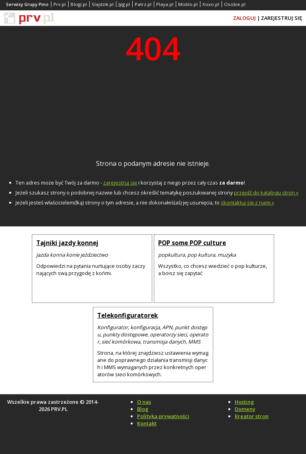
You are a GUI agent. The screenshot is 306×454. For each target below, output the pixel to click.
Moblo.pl (188, 4)
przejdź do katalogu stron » (266, 192)
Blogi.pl (79, 4)
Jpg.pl (124, 4)
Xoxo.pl (210, 4)
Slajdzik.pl (103, 4)
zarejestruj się (120, 182)
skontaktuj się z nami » (247, 202)
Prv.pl (59, 4)
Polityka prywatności (163, 416)
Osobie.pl (234, 4)
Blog (142, 409)
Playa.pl (164, 4)
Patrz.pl (143, 4)
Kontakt (147, 423)
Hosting (244, 401)
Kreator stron (252, 416)
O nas (144, 401)
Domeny (245, 409)
